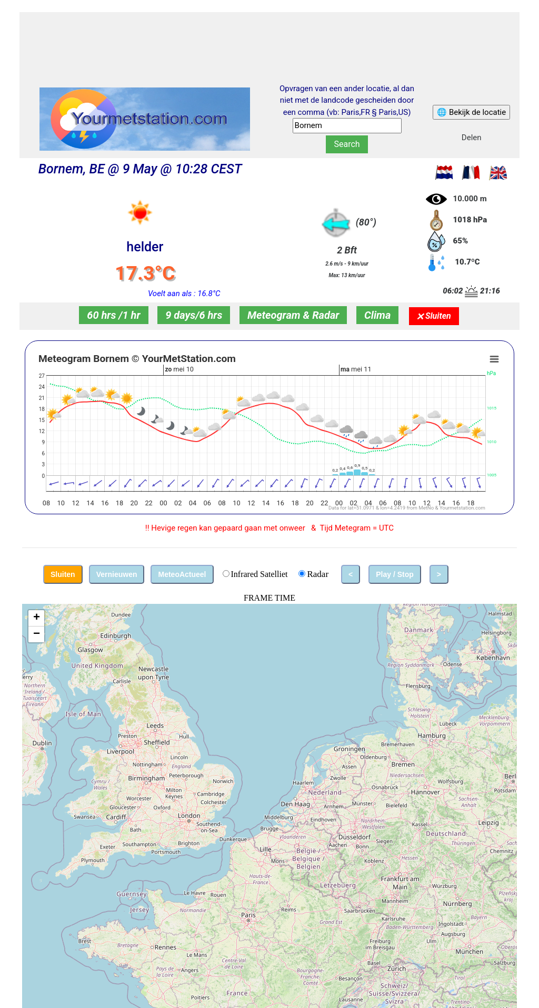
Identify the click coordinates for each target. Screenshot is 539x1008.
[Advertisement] (269, 38)
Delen (472, 137)
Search (347, 144)
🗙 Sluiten (434, 316)
